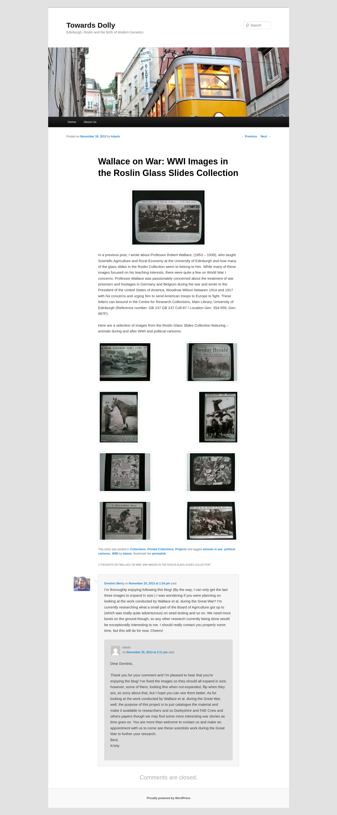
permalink (159, 553)
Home (72, 122)
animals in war (213, 549)
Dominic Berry (114, 583)
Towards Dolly (90, 25)
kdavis (115, 136)
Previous (249, 136)
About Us (90, 122)
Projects (180, 549)
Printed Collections (160, 549)
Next (266, 136)
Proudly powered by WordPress (168, 798)
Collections (138, 549)
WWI (115, 553)
